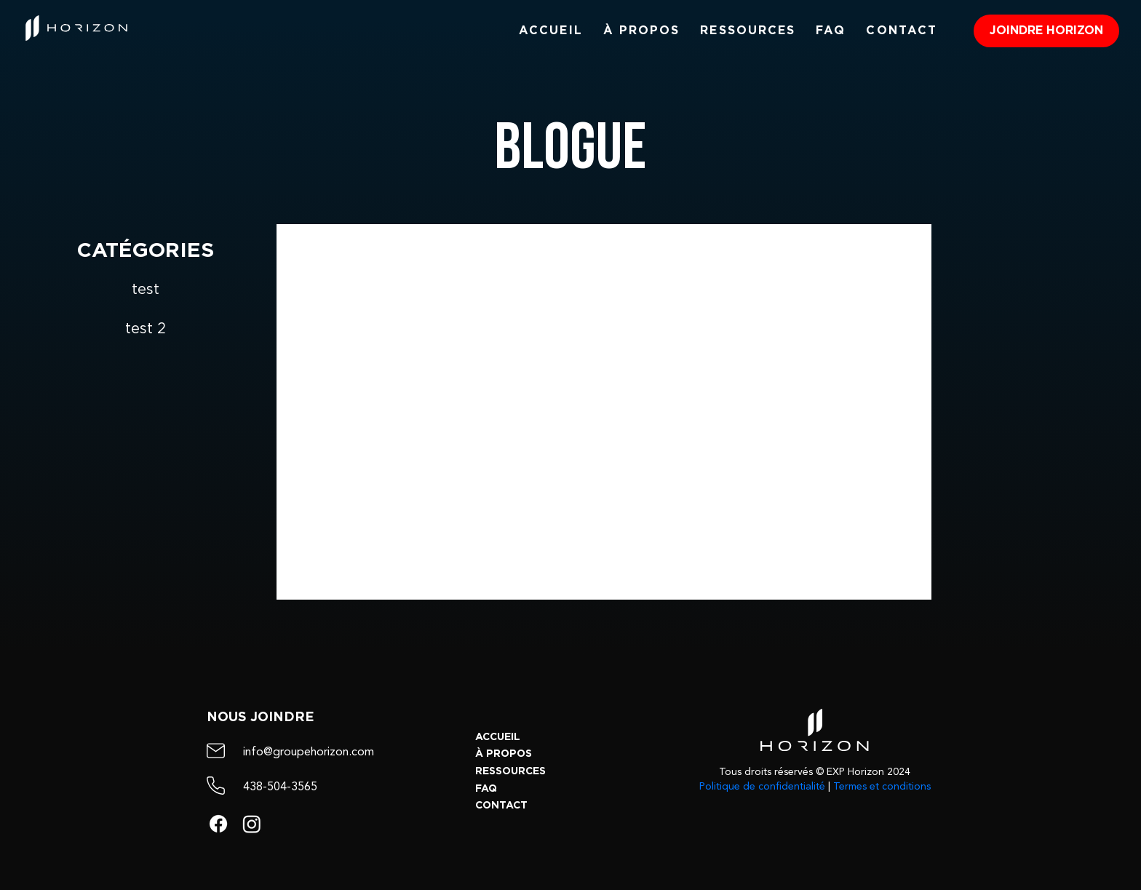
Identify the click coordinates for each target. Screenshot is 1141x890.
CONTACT (501, 805)
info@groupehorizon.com (308, 752)
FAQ (486, 789)
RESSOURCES (510, 771)
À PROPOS (503, 754)
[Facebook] (218, 823)
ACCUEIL (497, 737)
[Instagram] (251, 823)
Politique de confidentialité (762, 787)
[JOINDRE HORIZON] (1046, 31)
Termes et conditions (882, 787)
